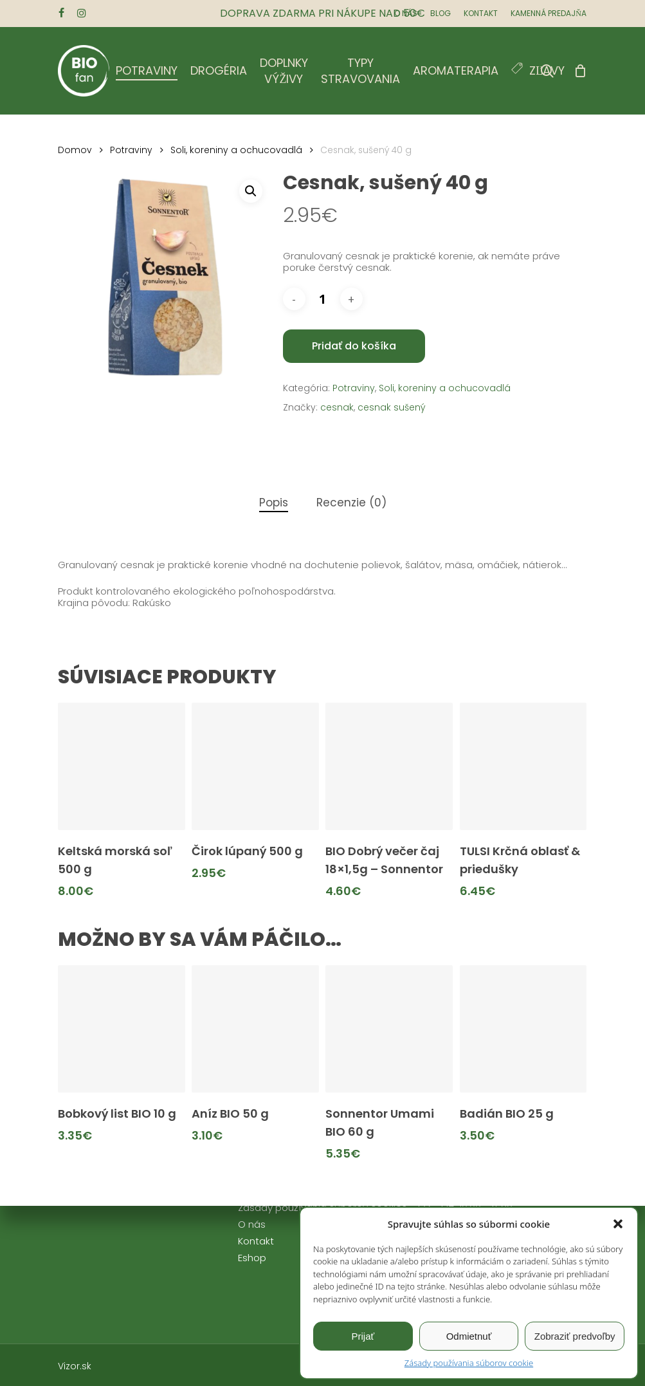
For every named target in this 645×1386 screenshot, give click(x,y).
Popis (273, 502)
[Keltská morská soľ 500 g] (121, 766)
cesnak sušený (392, 407)
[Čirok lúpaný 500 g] (255, 766)
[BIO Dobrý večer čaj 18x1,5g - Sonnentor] (389, 766)
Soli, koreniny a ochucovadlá (236, 150)
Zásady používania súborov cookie (468, 1363)
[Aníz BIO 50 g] (255, 1029)
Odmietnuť (469, 1336)
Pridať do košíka (354, 345)
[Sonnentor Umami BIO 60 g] (389, 1029)
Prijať (363, 1336)
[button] (618, 1223)
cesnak (337, 407)
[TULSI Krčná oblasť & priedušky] (523, 766)
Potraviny (131, 150)
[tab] (273, 503)
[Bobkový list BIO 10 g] (121, 1029)
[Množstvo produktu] (323, 299)
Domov (75, 150)
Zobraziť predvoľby (574, 1336)
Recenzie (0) (351, 502)
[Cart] (580, 71)
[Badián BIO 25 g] (523, 1029)
